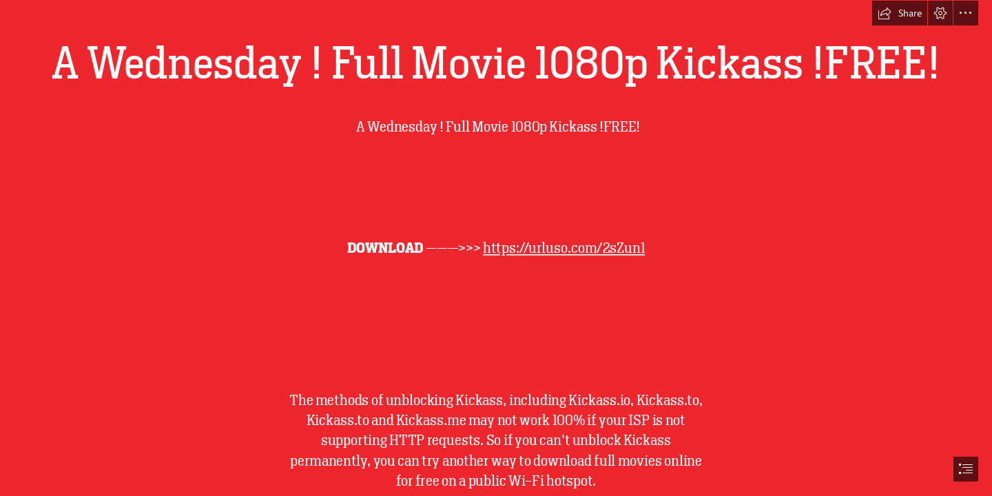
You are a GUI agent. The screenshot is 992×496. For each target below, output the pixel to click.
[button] (899, 13)
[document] (496, 248)
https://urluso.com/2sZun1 (564, 248)
